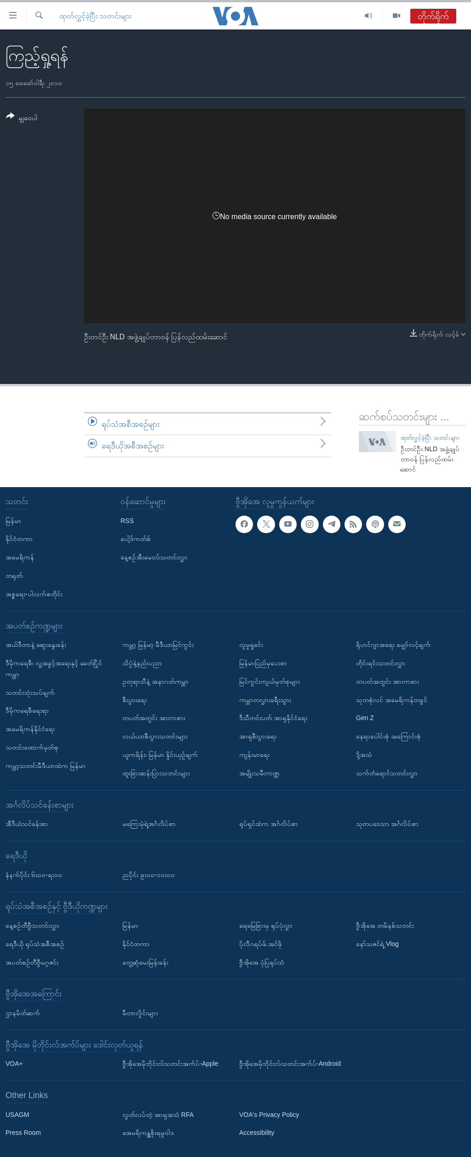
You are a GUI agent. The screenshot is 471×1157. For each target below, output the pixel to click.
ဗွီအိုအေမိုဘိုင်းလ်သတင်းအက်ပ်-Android (290, 1063)
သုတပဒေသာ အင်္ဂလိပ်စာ (387, 823)
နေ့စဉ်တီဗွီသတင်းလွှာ (32, 925)
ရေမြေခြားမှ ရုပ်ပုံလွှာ (266, 925)
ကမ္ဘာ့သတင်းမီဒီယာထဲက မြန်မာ (46, 765)
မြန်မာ (13, 520)
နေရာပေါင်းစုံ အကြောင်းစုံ (388, 736)
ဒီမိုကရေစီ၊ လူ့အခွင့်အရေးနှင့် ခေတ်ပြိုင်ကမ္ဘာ (54, 668)
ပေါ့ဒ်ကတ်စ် (136, 538)
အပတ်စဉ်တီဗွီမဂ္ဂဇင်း (32, 961)
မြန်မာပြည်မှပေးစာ (263, 663)
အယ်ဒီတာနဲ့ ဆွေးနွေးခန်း (36, 644)
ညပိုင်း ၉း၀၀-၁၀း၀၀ (148, 874)
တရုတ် (14, 575)
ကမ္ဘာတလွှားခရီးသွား (265, 699)
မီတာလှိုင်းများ (140, 1012)
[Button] (21, 118)
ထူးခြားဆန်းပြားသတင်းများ (156, 772)
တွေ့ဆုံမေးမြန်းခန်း (145, 961)
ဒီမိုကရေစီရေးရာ (27, 710)
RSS (127, 520)
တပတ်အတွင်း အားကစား (153, 717)
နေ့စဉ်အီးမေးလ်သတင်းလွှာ (154, 557)
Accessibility (256, 1132)
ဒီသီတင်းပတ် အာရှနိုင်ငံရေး (273, 717)
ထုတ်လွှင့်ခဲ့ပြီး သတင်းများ (95, 16)
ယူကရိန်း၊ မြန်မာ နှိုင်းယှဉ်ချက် (160, 754)
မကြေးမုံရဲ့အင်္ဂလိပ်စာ (149, 823)
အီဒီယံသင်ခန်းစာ (27, 823)
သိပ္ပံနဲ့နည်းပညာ (142, 663)
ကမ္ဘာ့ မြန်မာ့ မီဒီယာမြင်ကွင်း (158, 644)
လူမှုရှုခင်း (251, 644)
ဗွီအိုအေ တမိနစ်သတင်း (385, 925)
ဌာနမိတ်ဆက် (23, 1012)
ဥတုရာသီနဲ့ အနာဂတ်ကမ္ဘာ (155, 681)
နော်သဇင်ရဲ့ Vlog (377, 943)
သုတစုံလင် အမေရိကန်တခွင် (391, 699)
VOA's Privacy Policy (269, 1114)
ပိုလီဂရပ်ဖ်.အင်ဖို (260, 943)
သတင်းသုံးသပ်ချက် (30, 692)
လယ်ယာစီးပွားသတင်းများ (155, 736)
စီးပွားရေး (134, 699)
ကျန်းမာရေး (254, 754)
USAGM (17, 1114)
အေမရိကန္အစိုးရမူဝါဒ (148, 1132)
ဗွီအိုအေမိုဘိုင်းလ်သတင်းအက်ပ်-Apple (170, 1063)
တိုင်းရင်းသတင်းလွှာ (380, 663)
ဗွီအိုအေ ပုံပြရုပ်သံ (261, 961)
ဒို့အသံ (364, 754)
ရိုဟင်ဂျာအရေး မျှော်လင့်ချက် (393, 644)
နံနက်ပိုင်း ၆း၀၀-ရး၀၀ (34, 874)
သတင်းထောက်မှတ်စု (32, 747)
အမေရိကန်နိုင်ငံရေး (30, 729)
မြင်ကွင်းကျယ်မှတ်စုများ (269, 681)
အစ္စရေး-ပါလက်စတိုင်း (34, 593)
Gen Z (365, 717)
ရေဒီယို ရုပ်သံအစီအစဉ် (35, 943)
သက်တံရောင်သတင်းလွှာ (387, 772)
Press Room (23, 1132)
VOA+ (14, 1063)
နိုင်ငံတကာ (19, 538)
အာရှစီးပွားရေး (257, 736)
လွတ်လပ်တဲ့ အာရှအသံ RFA (158, 1114)
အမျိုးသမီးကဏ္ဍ (259, 772)
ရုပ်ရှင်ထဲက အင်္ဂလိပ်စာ (268, 823)
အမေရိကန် (20, 557)
